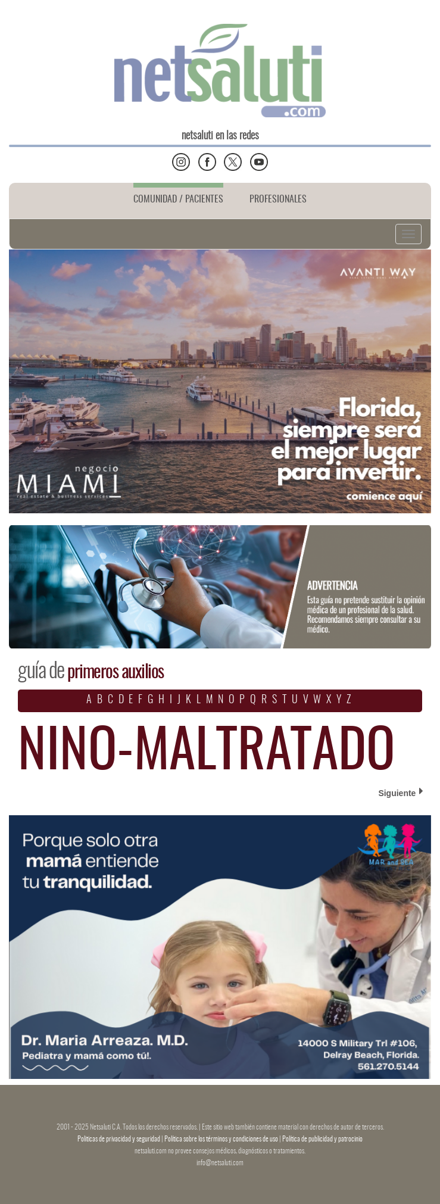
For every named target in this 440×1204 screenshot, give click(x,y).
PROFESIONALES (278, 199)
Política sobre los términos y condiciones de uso (221, 1139)
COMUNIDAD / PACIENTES (178, 199)
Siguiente (400, 792)
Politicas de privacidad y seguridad (119, 1139)
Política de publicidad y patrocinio (322, 1139)
